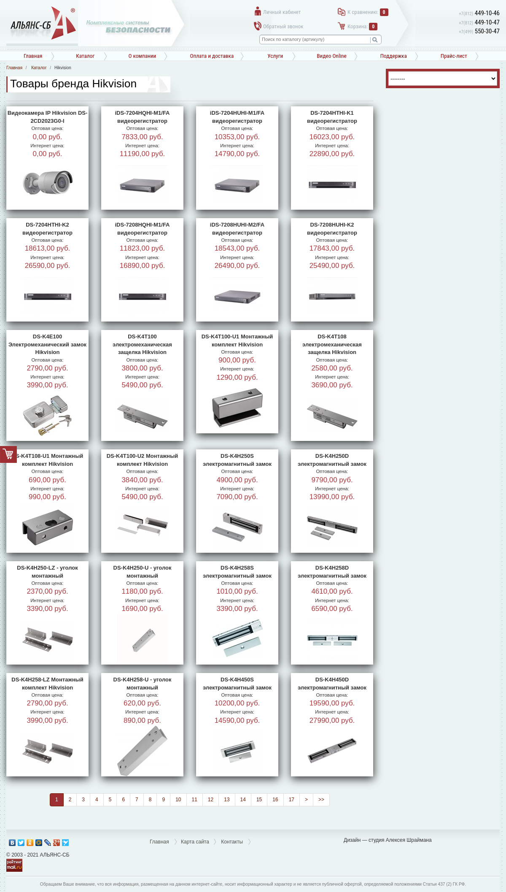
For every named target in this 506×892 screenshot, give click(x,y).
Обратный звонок (283, 26)
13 (226, 800)
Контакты (232, 842)
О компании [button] (142, 56)
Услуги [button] (275, 56)
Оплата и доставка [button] (212, 56)
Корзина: (362, 26)
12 (210, 800)
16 (275, 800)
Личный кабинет (282, 12)
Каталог (38, 67)
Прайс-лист (454, 56)
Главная (33, 56)
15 (259, 800)
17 (291, 800)
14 (243, 800)
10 (178, 800)
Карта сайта (195, 842)
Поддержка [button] (393, 56)
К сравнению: (367, 12)
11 (194, 800)
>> (321, 800)
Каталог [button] (85, 56)
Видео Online (331, 56)
